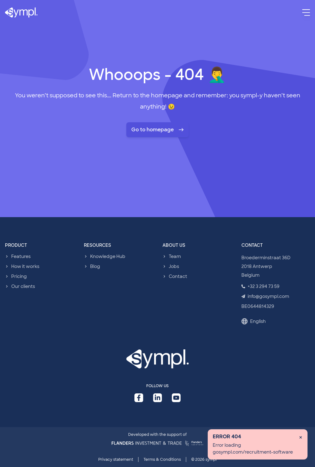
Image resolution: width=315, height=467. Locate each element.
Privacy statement (115, 459)
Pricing (19, 276)
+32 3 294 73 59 (260, 286)
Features (21, 256)
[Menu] (306, 12)
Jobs (174, 266)
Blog (95, 266)
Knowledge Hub (107, 256)
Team (175, 256)
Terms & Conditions (162, 459)
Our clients (23, 286)
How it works (25, 266)
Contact (178, 276)
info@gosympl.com (265, 296)
